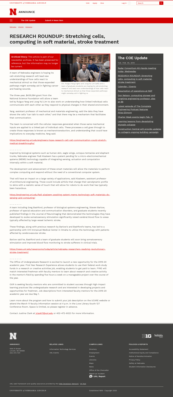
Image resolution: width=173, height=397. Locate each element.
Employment (94, 353)
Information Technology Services (62, 349)
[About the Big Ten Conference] (146, 336)
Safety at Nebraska (137, 363)
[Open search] (149, 3)
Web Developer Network (69, 384)
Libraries (92, 360)
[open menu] (14, 20)
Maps (91, 363)
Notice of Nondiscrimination (140, 356)
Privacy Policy (134, 360)
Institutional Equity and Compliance (144, 353)
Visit (87, 3)
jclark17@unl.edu (44, 313)
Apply (95, 3)
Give (102, 3)
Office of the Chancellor (99, 370)
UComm (21, 27)
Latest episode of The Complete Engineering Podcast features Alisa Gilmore (134, 109)
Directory (93, 349)
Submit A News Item (54, 20)
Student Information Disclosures (142, 367)
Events (92, 356)
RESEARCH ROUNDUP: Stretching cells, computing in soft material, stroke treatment (135, 78)
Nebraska (13, 27)
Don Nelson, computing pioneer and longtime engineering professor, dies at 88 (136, 98)
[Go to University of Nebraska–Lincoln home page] (13, 11)
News (91, 367)
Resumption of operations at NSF (135, 91)
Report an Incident (97, 375)
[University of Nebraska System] (158, 336)
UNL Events (54, 353)
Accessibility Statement (138, 349)
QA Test (83, 384)
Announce (27, 12)
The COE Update (28, 20)
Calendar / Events (127, 86)
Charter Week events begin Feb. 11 (135, 117)
